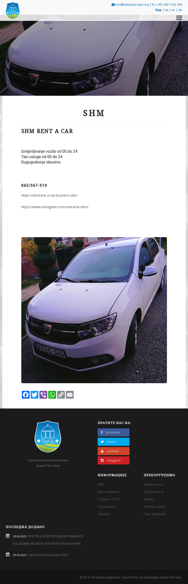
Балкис (149, 499)
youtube (110, 451)
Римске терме (154, 506)
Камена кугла (154, 484)
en (173, 10)
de (180, 10)
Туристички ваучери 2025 (47, 555)
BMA (101, 484)
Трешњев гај (154, 491)
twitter (108, 441)
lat (166, 10)
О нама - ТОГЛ (108, 499)
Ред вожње (106, 506)
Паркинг (104, 514)
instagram (111, 460)
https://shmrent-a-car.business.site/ (49, 195)
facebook (110, 432)
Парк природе (154, 514)
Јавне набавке (108, 491)
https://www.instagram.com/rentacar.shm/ (54, 206)
